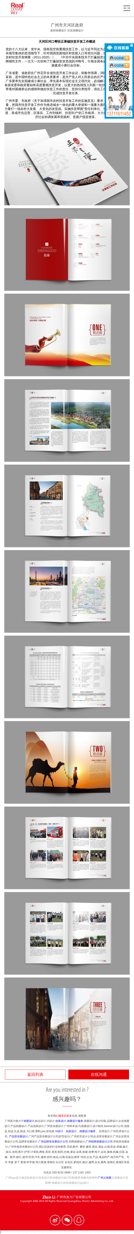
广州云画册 (104, 1177)
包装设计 (60, 1121)
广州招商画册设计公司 (99, 1141)
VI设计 (59, 1131)
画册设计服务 (75, 1121)
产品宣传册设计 (18, 1136)
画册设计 (29, 1121)
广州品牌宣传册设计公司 (53, 1141)
